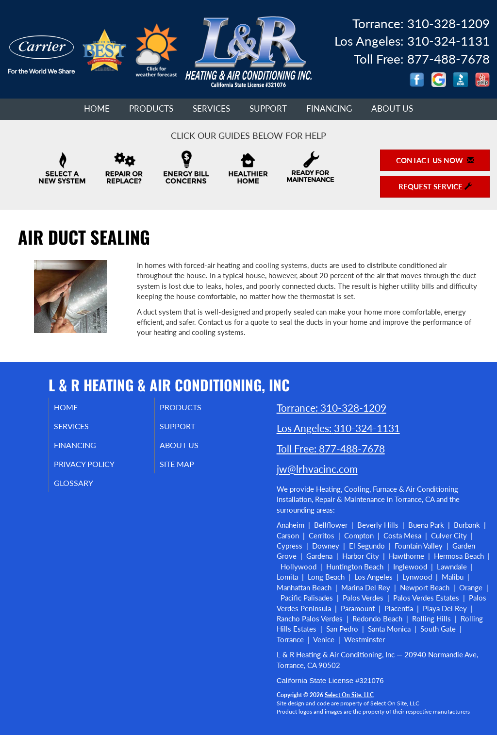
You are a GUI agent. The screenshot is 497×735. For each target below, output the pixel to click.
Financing (329, 109)
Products (151, 109)
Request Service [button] (435, 186)
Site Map (189, 469)
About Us (392, 109)
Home (97, 109)
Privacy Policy (97, 469)
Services (211, 109)
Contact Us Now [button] (435, 160)
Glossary (85, 489)
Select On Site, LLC (349, 695)
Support (268, 109)
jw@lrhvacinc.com (317, 469)
